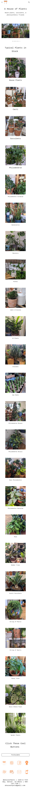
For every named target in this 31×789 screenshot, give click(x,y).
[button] (2, 2)
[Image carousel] (16, 33)
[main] (16, 13)
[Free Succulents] (15, 755)
